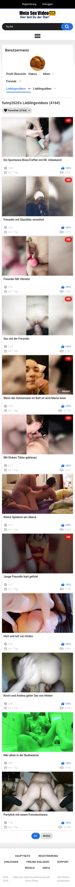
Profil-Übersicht (16, 74)
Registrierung (29, 4)
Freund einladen (37, 861)
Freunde (14, 81)
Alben (48, 74)
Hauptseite (22, 855)
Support (63, 861)
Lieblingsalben (44, 88)
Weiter (46, 835)
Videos (34, 74)
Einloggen (47, 4)
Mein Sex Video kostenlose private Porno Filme (31, 879)
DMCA (46, 867)
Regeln (30, 867)
